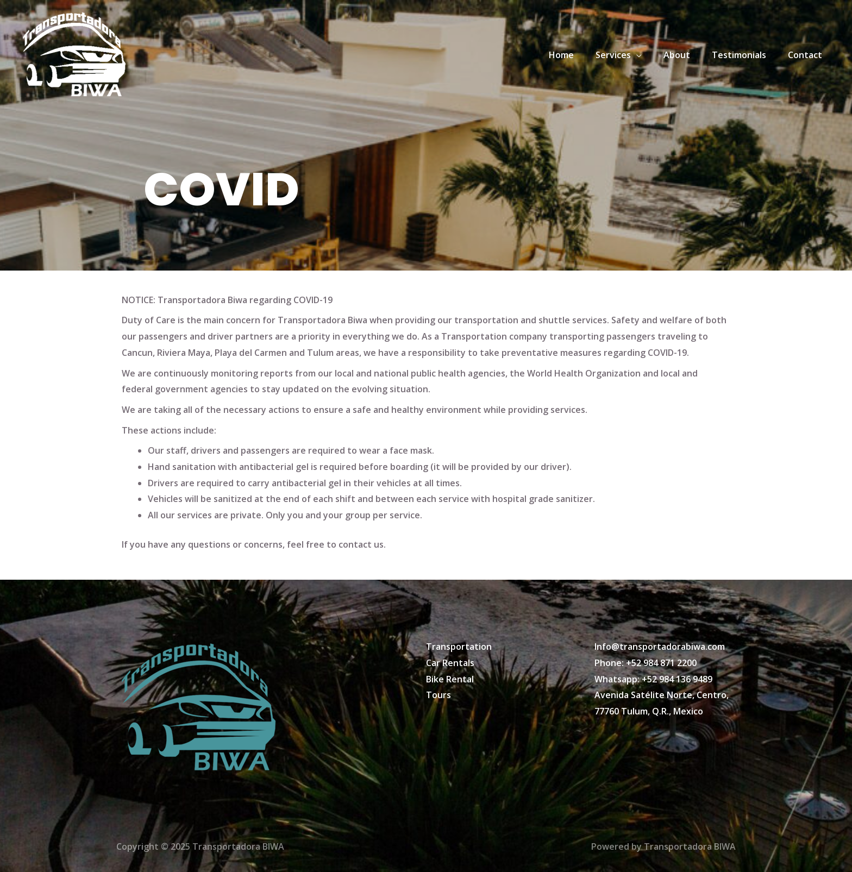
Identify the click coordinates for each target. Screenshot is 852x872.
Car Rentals (450, 663)
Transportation (459, 647)
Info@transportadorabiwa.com (659, 647)
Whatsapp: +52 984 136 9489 (653, 679)
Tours (438, 695)
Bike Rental (450, 679)
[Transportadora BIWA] (73, 54)
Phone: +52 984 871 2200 (645, 663)
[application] (651, 55)
